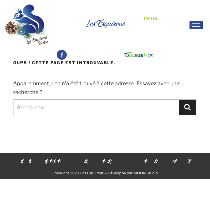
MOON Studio (146, 173)
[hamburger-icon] (196, 25)
